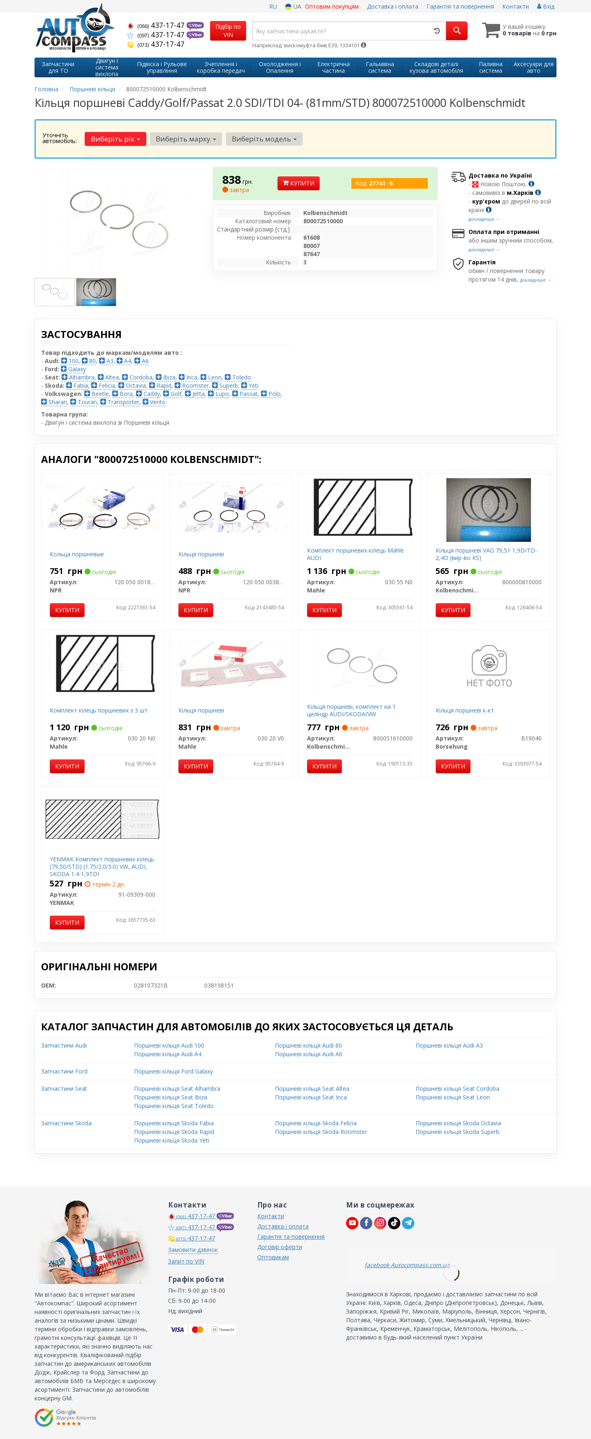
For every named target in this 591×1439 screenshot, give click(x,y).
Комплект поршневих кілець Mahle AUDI (355, 554)
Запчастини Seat (64, 1088)
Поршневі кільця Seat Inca (311, 1097)
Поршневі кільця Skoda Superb (457, 1132)
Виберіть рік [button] (115, 138)
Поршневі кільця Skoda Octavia (458, 1123)
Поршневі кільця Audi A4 (167, 1054)
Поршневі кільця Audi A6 (308, 1054)
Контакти (515, 6)
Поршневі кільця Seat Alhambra (177, 1088)
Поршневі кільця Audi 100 (169, 1045)
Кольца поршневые (77, 554)
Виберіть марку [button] (186, 138)
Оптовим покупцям (332, 6)
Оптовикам (273, 1257)
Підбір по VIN (228, 31)
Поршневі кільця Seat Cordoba (457, 1088)
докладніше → (484, 219)
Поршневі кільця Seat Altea (312, 1088)
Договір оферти (279, 1247)
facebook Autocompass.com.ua (407, 1265)
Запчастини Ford (64, 1071)
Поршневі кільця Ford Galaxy (173, 1071)
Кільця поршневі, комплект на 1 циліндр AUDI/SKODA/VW (351, 710)
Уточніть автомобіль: (59, 138)
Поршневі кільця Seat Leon (453, 1097)
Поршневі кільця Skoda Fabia (174, 1123)
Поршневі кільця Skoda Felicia (316, 1123)
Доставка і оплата (392, 6)
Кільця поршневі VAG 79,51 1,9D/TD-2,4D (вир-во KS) (486, 554)
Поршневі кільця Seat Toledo (174, 1106)
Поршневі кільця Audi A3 (449, 1045)
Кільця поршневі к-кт (465, 710)
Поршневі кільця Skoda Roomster (321, 1132)
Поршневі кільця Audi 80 (308, 1045)
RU (273, 6)
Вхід (545, 6)
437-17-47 (157, 25)
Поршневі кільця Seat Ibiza (170, 1097)
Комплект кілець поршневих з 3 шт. (99, 710)
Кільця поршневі (201, 554)
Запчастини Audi (64, 1045)
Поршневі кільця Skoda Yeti (171, 1140)
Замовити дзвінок (193, 1250)
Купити (298, 183)
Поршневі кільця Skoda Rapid (174, 1132)
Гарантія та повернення (460, 6)
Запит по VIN (186, 1261)
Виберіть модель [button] (264, 138)
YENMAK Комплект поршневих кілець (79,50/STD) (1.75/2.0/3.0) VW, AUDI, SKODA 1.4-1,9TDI (102, 866)
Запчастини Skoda (66, 1123)
